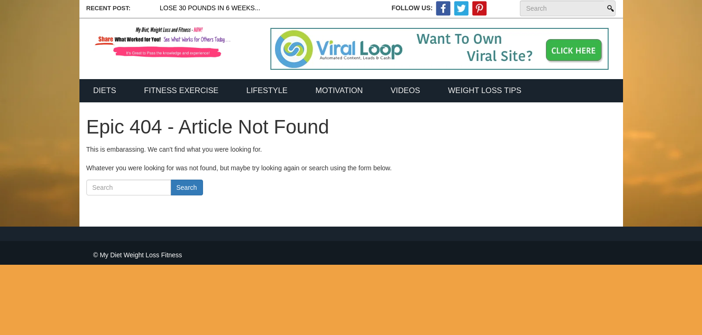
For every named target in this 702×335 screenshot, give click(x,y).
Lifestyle (267, 90)
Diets (104, 90)
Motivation (339, 90)
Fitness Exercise (181, 90)
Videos (405, 90)
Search (610, 8)
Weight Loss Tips (484, 90)
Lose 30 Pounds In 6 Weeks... (210, 8)
